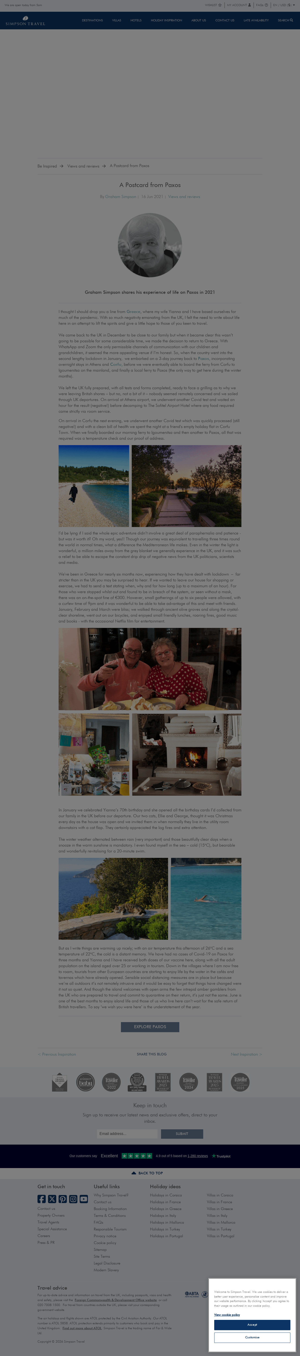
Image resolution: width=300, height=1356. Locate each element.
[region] (252, 1315)
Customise (252, 1337)
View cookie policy (227, 1315)
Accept (252, 1324)
